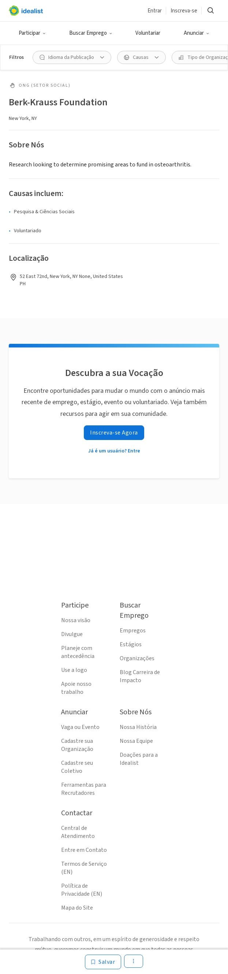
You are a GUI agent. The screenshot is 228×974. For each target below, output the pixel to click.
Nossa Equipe (136, 741)
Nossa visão (75, 620)
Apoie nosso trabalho (76, 688)
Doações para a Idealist (139, 759)
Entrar (154, 11)
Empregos (133, 631)
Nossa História (138, 727)
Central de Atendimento (78, 832)
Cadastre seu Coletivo (77, 767)
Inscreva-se (184, 11)
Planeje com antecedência (77, 652)
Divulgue (72, 634)
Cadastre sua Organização (77, 745)
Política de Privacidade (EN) (81, 890)
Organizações (137, 658)
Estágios (131, 644)
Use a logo (74, 670)
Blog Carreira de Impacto (140, 676)
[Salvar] (103, 962)
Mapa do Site (77, 908)
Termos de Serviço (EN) (84, 868)
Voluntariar (147, 33)
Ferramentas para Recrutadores (83, 789)
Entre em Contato (84, 850)
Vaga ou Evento (80, 727)
